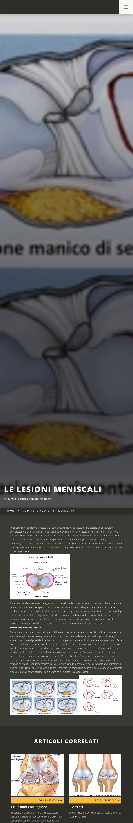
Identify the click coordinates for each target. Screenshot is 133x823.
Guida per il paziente (36, 510)
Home (10, 510)
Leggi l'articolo (50, 800)
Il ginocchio (66, 510)
